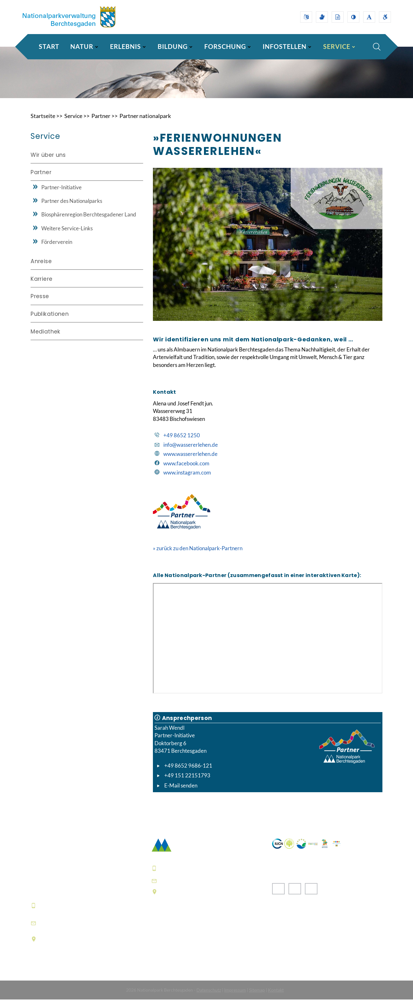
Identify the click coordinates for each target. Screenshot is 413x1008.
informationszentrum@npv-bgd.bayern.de (78, 931)
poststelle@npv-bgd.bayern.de (202, 889)
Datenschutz (208, 998)
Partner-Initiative (61, 195)
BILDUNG (173, 46)
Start (49, 46)
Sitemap (257, 998)
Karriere (41, 287)
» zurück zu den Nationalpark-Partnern (197, 556)
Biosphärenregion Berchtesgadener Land (88, 222)
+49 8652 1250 (181, 443)
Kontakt (276, 998)
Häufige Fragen (171, 948)
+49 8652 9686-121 (188, 774)
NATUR (81, 46)
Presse (40, 304)
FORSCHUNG (225, 46)
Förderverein (56, 250)
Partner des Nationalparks (71, 209)
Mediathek (45, 339)
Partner (100, 124)
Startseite (43, 124)
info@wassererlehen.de (190, 453)
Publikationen (50, 321)
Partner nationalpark (145, 124)
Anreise (41, 269)
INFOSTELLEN (284, 46)
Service (73, 124)
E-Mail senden (180, 793)
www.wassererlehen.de (190, 462)
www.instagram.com (187, 481)
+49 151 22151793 (187, 784)
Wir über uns (48, 163)
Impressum (235, 998)
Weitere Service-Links (67, 236)
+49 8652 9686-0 (62, 913)
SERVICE (336, 46)
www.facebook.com (186, 472)
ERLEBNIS (125, 46)
